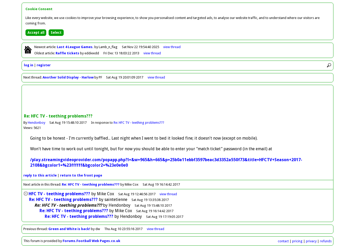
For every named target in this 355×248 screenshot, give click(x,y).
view (172, 47)
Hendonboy (36, 123)
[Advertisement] (177, 100)
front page (81, 175)
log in (28, 65)
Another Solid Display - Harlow (68, 77)
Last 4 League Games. (75, 47)
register (44, 65)
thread (168, 194)
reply (40, 175)
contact (283, 241)
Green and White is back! (69, 229)
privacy (311, 241)
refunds (326, 241)
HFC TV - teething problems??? (59, 193)
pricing (297, 241)
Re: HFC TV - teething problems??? (139, 123)
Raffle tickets (68, 53)
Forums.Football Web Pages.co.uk (91, 241)
